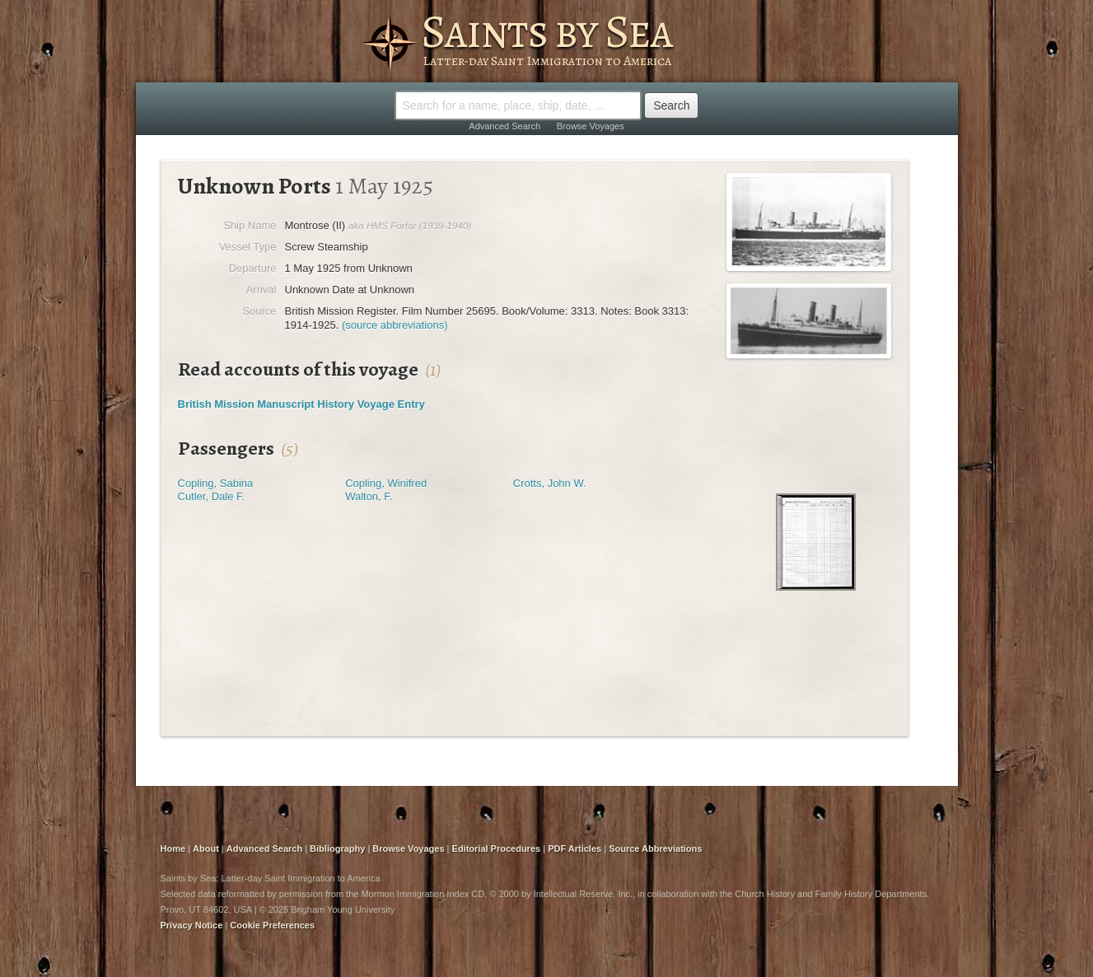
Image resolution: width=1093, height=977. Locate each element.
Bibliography (337, 848)
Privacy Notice (192, 925)
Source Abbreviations (655, 848)
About (206, 848)
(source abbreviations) (395, 325)
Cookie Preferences (272, 925)
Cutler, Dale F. (211, 496)
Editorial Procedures (496, 848)
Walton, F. (368, 496)
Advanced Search (504, 126)
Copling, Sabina (216, 483)
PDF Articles (574, 848)
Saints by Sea (546, 31)
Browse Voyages (590, 126)
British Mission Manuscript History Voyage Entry (301, 404)
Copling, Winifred (386, 483)
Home (173, 848)
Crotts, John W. (549, 483)
